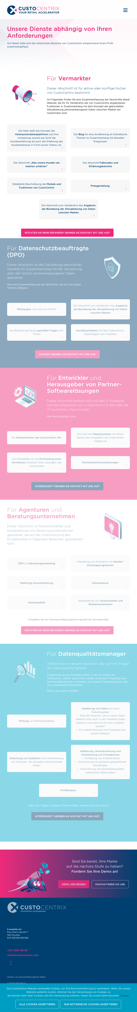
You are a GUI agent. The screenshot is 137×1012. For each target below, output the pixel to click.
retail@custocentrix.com (25, 955)
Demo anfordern (81, 884)
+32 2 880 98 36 (20, 951)
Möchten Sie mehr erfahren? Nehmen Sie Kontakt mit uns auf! (67, 233)
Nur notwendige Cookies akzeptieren (90, 1004)
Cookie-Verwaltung (19, 982)
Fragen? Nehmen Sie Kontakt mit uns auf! (67, 349)
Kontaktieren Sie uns (117, 884)
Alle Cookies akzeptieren (37, 1004)
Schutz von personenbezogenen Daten (28, 976)
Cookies (124, 996)
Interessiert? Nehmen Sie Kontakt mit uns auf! (67, 481)
